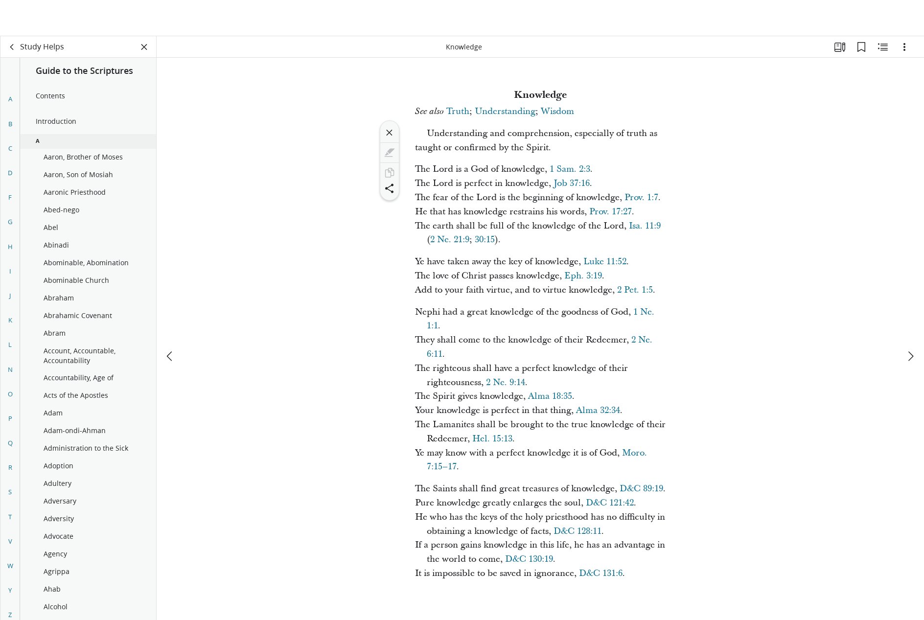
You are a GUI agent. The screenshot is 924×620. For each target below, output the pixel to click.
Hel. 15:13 (492, 439)
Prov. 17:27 (610, 212)
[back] (12, 47)
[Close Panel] (144, 47)
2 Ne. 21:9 (449, 239)
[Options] (904, 47)
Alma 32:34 (598, 410)
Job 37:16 (572, 183)
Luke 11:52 (604, 261)
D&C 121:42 (610, 503)
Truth (457, 111)
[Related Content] (883, 47)
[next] (910, 320)
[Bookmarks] (861, 47)
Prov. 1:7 (641, 197)
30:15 (485, 239)
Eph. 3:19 (583, 276)
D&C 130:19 (529, 559)
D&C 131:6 (601, 573)
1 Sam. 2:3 (570, 169)
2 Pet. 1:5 (635, 290)
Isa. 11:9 (645, 226)
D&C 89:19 (641, 488)
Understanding (505, 111)
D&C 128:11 (577, 531)
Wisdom (557, 111)
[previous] (170, 320)
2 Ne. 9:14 (505, 382)
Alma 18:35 (550, 396)
